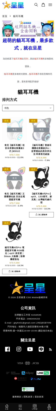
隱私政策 (28, 397)
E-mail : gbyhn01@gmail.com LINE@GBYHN (28, 323)
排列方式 (9, 100)
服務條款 (16, 397)
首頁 (4, 16)
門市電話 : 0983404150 (28, 319)
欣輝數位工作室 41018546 (28, 315)
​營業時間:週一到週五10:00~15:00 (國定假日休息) (28, 331)
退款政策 (39, 397)
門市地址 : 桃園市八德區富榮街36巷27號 (28, 327)
